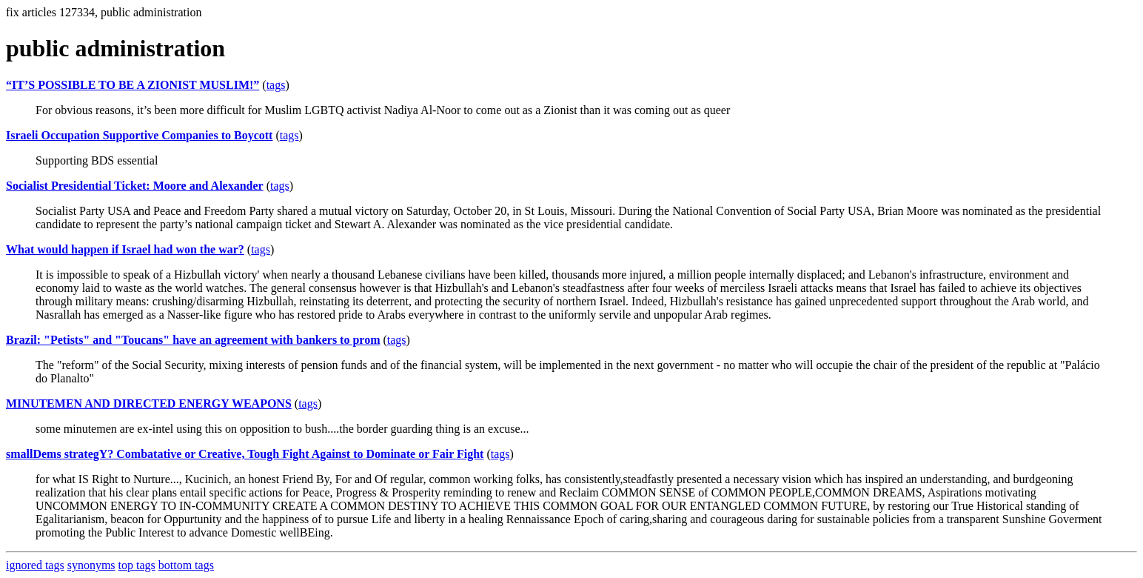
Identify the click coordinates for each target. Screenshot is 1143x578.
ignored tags (35, 565)
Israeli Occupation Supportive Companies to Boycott (139, 135)
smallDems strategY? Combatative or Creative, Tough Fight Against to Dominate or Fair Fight (244, 454)
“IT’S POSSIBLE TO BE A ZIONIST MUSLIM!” (132, 85)
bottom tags (186, 565)
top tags (136, 565)
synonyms (91, 565)
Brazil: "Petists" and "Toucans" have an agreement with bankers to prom (193, 339)
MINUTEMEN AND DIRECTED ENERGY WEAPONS (149, 403)
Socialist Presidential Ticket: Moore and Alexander (135, 185)
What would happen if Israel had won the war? (125, 249)
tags (276, 85)
